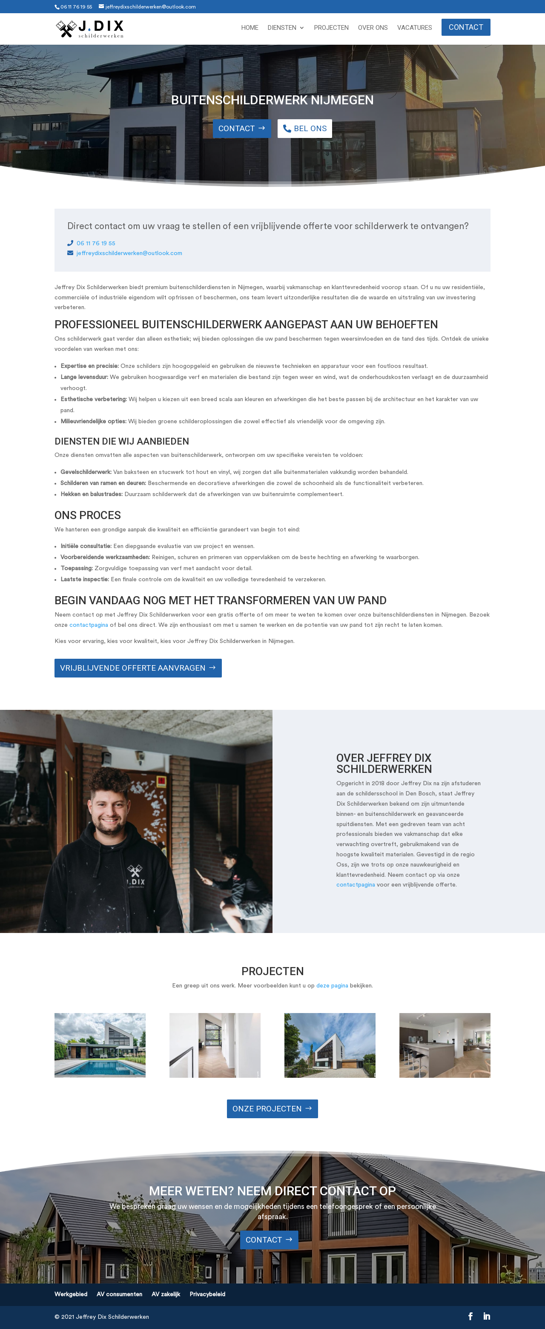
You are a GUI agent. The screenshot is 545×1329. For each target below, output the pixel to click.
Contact (466, 27)
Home (249, 28)
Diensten (282, 28)
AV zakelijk (166, 1294)
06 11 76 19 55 (76, 6)
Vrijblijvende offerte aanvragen (133, 668)
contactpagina (88, 625)
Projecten (331, 28)
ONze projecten (267, 1109)
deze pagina (332, 986)
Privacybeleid (207, 1294)
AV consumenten (119, 1294)
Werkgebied (70, 1294)
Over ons (373, 28)
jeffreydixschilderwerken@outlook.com (124, 253)
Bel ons (310, 128)
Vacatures (414, 28)
